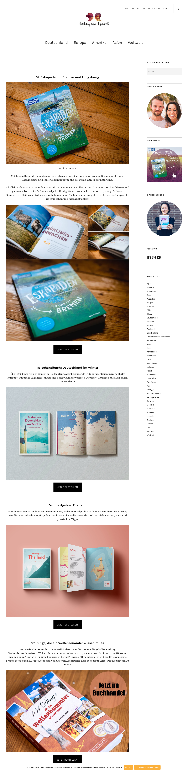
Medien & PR (154, 9)
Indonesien (151, 340)
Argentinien (151, 291)
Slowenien (151, 409)
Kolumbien (151, 356)
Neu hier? (129, 9)
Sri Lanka (151, 416)
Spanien (150, 412)
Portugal (150, 390)
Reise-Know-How (154, 393)
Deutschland (56, 42)
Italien (149, 348)
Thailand (150, 420)
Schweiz (150, 401)
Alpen (149, 284)
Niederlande (152, 374)
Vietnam (150, 431)
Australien (151, 299)
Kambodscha (152, 352)
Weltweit (135, 42)
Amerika (99, 42)
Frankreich (151, 329)
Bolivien (150, 306)
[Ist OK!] (184, 767)
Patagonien (151, 382)
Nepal (149, 371)
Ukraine (150, 424)
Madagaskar (152, 363)
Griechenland (152, 333)
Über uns (141, 9)
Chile (149, 310)
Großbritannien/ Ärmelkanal (158, 337)
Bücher (166, 9)
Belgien (150, 302)
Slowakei (151, 405)
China (149, 314)
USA (148, 427)
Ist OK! (128, 767)
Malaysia (150, 367)
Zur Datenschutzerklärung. (147, 767)
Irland (149, 344)
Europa (80, 42)
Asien (117, 42)
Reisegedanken (153, 397)
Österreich (151, 378)
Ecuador (150, 322)
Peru (148, 386)
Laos (149, 359)
